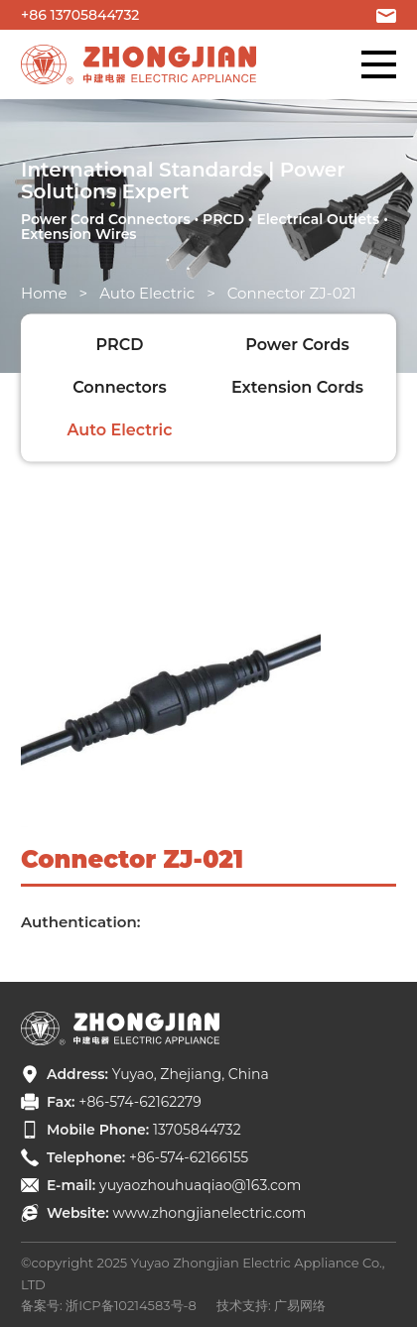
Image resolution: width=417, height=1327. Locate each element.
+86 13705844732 (80, 15)
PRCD (120, 344)
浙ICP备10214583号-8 (131, 1305)
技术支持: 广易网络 (271, 1305)
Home (44, 293)
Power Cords (296, 344)
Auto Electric (147, 293)
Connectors (119, 387)
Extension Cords (297, 387)
